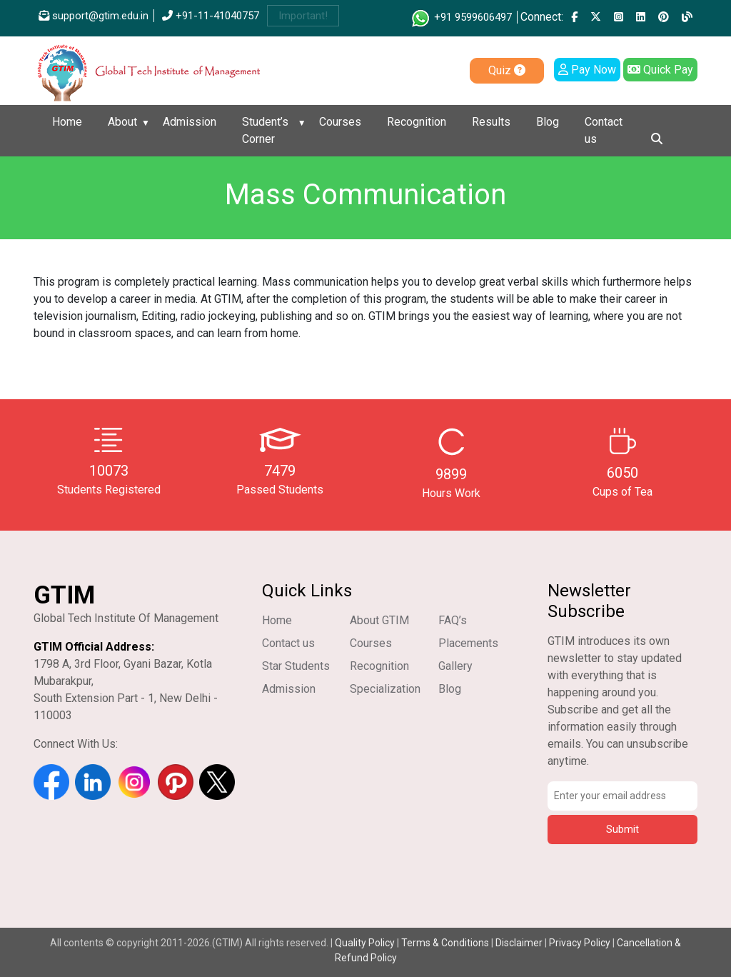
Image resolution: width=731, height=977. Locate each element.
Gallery (455, 666)
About (122, 122)
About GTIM (379, 620)
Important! (303, 15)
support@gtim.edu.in (93, 15)
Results (491, 122)
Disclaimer (519, 942)
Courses (340, 122)
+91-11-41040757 (210, 15)
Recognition (416, 122)
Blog (547, 122)
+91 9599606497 (461, 17)
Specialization (385, 689)
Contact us (603, 130)
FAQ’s (452, 620)
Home (67, 122)
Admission (189, 122)
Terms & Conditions (445, 942)
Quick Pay (660, 69)
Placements (468, 643)
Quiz (506, 70)
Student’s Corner (265, 130)
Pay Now (587, 69)
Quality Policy (366, 942)
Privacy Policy (579, 942)
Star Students (296, 666)
